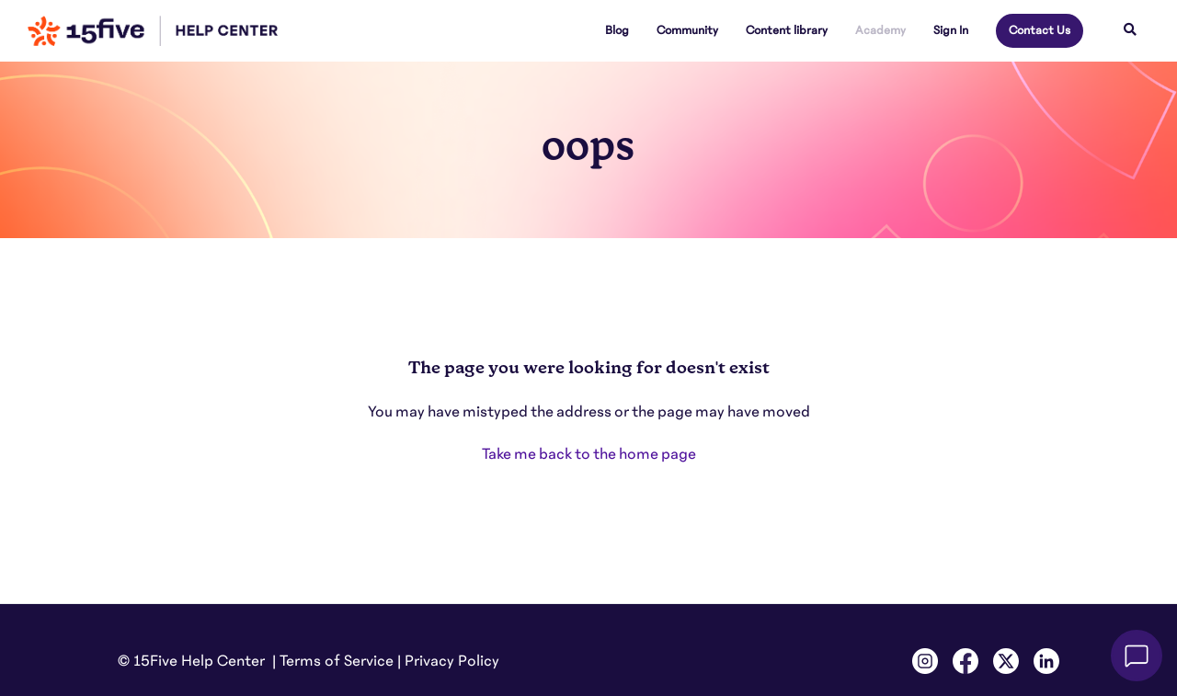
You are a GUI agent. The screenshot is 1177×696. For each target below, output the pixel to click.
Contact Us (1039, 30)
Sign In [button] (950, 30)
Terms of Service (337, 661)
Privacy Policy (452, 661)
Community (687, 30)
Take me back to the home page (589, 454)
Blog (617, 30)
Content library (787, 30)
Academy (880, 30)
